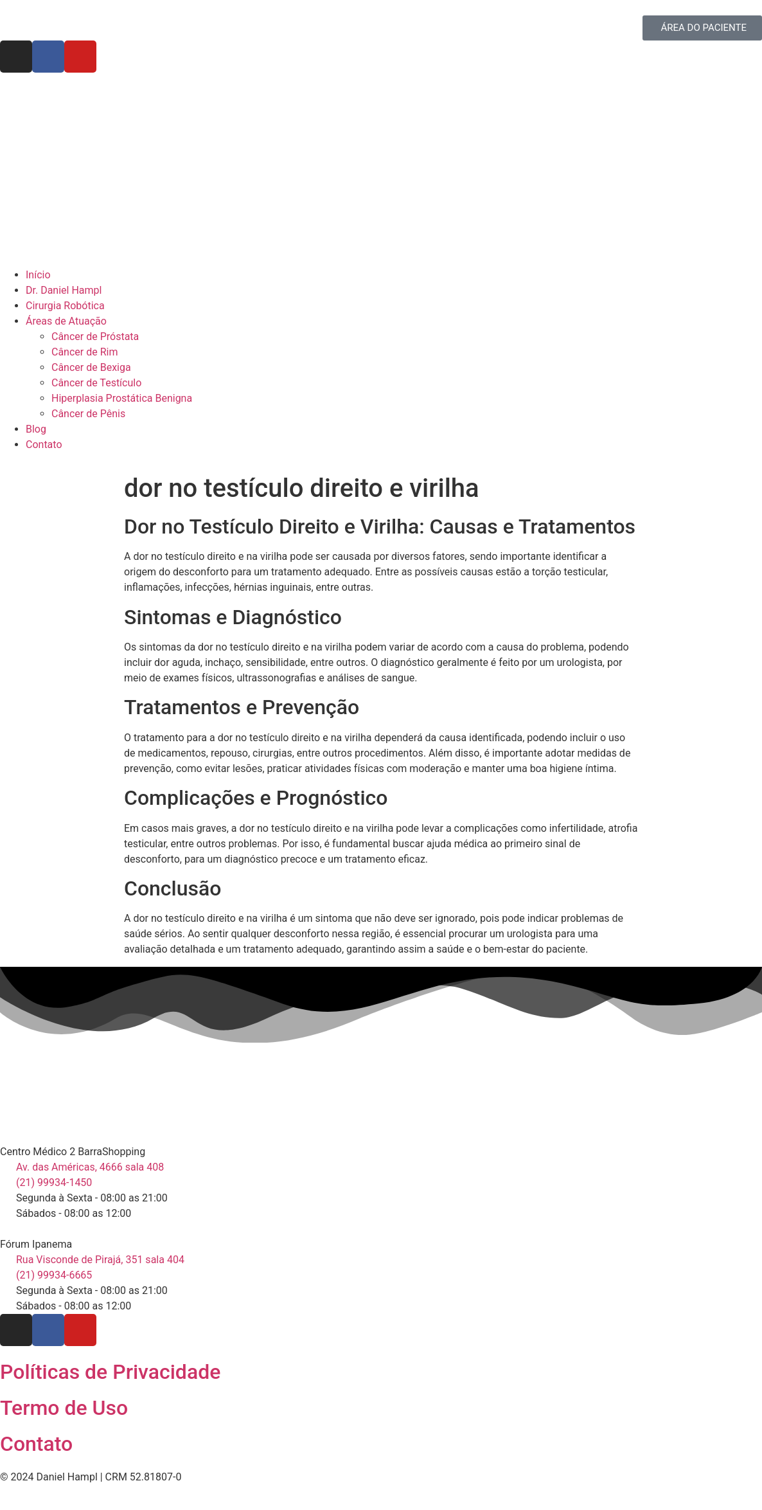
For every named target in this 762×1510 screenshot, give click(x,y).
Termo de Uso (64, 1408)
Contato (36, 1444)
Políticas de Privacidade (110, 1372)
